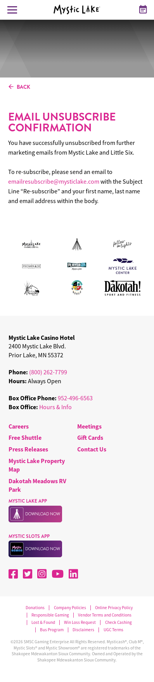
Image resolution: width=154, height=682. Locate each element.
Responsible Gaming (50, 615)
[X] (27, 573)
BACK (19, 87)
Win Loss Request (80, 622)
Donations (35, 607)
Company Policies (70, 607)
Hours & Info (55, 407)
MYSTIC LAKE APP (28, 501)
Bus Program (52, 629)
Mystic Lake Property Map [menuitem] (37, 465)
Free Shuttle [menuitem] (25, 437)
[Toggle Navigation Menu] (12, 9)
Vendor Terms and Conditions (105, 615)
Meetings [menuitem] (89, 426)
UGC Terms (113, 629)
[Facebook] (13, 573)
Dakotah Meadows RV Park (37, 485)
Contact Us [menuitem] (91, 449)
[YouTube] (58, 573)
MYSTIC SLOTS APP (29, 536)
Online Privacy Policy (114, 607)
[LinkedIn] (73, 573)
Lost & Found (43, 622)
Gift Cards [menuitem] (90, 437)
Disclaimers (83, 629)
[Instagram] (42, 573)
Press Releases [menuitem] (28, 449)
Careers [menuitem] (19, 426)
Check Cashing (118, 622)
